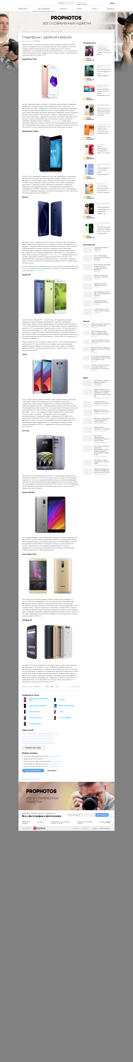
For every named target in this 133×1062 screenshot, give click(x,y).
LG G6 (61, 712)
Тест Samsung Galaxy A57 (103, 165)
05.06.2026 (97, 271)
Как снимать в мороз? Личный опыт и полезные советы (101, 461)
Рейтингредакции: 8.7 (90, 98)
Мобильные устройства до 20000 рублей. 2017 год (38, 975)
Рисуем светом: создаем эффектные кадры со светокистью (101, 382)
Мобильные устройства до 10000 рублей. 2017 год (38, 970)
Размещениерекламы (26, 1054)
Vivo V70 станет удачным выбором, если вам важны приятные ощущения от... (103, 190)
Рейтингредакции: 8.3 (90, 138)
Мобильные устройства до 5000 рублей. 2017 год (37, 967)
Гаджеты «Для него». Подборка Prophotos (100, 284)
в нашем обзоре (57, 121)
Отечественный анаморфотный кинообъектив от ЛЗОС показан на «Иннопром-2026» (101, 357)
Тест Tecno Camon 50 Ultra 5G (103, 66)
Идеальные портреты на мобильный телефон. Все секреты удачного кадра (101, 470)
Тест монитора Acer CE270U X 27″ (103, 86)
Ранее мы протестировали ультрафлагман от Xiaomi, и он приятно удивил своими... (103, 151)
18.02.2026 (97, 287)
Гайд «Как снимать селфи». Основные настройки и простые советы (102, 420)
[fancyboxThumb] (50, 81)
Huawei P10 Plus (34, 712)
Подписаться (103, 1046)
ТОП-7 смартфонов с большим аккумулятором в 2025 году (102, 257)
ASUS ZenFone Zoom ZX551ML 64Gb (39, 700)
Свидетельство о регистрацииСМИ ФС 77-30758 (60, 1054)
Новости (63, 9)
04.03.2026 (97, 279)
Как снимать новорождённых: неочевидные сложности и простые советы (102, 438)
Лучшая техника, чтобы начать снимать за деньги (102, 310)
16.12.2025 (96, 297)
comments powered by (31, 1010)
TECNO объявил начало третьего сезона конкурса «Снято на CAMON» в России (100, 333)
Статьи (79, 9)
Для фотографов (105, 1053)
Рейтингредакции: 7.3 (90, 79)
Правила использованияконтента (84, 1054)
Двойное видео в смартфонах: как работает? (102, 428)
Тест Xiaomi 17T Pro (103, 46)
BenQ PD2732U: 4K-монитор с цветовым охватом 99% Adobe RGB (100, 349)
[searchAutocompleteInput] (66, 3)
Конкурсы (111, 9)
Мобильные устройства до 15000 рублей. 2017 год (38, 972)
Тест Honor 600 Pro (103, 124)
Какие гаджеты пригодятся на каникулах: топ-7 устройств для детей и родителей (102, 267)
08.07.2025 (97, 261)
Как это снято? (98, 386)
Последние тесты (89, 43)
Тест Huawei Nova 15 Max (103, 105)
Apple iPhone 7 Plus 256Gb (38, 706)
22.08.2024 (97, 312)
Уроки (94, 9)
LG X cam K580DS (65, 718)
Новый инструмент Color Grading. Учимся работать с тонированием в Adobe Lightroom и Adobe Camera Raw (102, 393)
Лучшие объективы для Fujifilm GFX (101, 248)
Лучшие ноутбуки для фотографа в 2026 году (101, 301)
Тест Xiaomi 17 (101, 144)
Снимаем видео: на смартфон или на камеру (101, 402)
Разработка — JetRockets (81, 1060)
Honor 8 (61, 700)
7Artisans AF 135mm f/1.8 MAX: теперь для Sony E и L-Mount (100, 341)
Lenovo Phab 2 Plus (35, 718)
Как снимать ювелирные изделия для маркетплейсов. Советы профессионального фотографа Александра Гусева (101, 450)
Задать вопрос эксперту (33, 1002)
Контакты (40, 1053)
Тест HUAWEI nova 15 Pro (103, 224)
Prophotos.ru (107, 1060)
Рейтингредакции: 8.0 (90, 236)
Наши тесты (23, 9)
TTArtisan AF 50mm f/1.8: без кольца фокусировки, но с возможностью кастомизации (100, 366)
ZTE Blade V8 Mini (35, 724)
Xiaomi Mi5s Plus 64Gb (66, 706)
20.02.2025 (97, 251)
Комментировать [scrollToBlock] (72, 687)
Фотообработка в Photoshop (101, 398)
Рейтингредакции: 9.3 (90, 59)
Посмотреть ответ (54, 987)
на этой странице (54, 255)
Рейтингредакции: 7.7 (90, 177)
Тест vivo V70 (101, 184)
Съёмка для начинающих (100, 405)
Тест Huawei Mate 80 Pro (103, 204)
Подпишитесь (81, 2)
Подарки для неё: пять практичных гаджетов (101, 276)
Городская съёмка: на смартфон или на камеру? (102, 411)
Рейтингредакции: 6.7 (90, 118)
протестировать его (40, 271)
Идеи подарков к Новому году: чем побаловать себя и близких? (102, 293)
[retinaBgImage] (87, 250)
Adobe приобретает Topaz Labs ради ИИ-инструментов (101, 325)
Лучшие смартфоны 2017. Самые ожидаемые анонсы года (40, 965)
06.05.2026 (97, 304)
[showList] (33, 979)
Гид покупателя (44, 9)
